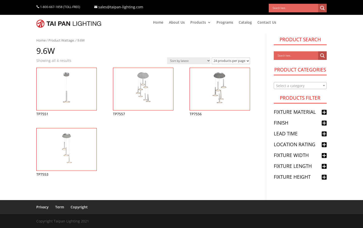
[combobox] (300, 85)
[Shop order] (188, 60)
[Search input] (295, 8)
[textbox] (300, 85)
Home (158, 23)
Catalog (245, 23)
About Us (177, 23)
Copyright (79, 207)
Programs (225, 23)
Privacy (42, 207)
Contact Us (266, 23)
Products (198, 23)
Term (59, 207)
